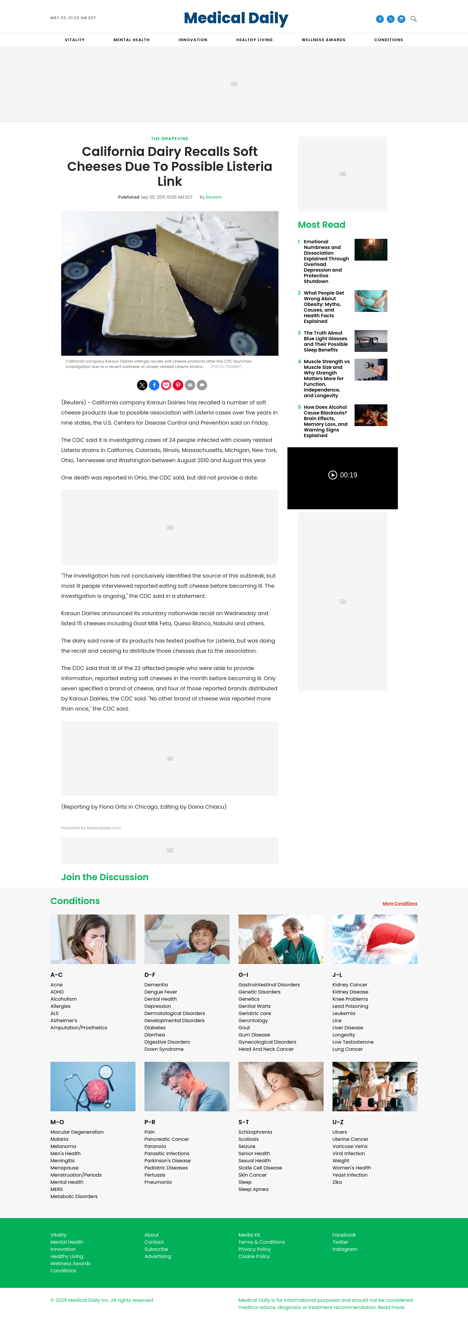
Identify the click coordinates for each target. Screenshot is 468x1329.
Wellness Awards (324, 40)
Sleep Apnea (253, 1189)
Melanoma (63, 1146)
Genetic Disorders (259, 991)
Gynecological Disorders (267, 1042)
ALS (54, 1013)
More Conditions (400, 903)
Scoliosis (248, 1139)
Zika (337, 1182)
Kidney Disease (350, 991)
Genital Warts (254, 1006)
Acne (56, 984)
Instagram (344, 1249)
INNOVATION (192, 40)
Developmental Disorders (174, 1020)
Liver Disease (347, 1027)
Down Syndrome (164, 1049)
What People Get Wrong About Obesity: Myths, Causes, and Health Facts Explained (324, 307)
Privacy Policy (254, 1249)
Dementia (156, 984)
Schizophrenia (255, 1132)
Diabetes (155, 1027)
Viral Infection (348, 1153)
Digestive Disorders (167, 1042)
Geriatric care (254, 1013)
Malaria (59, 1139)
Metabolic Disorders (74, 1196)
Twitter (340, 1242)
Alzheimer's (63, 1020)
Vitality (58, 1234)
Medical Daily (236, 18)
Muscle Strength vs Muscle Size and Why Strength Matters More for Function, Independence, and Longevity (327, 378)
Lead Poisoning (350, 1006)
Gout (244, 1027)
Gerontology (253, 1020)
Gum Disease (254, 1034)
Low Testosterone (353, 1042)
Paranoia (155, 1146)
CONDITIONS (388, 40)
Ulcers (339, 1132)
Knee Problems (350, 999)
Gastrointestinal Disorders (269, 984)
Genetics (248, 999)
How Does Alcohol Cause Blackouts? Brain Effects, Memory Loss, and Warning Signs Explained (325, 421)
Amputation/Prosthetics (78, 1027)
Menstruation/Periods (76, 1175)
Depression (157, 1006)
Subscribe (156, 1249)
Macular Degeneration (77, 1132)
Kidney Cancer (349, 984)
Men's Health (65, 1153)
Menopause (64, 1167)
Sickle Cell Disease (260, 1167)
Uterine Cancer (350, 1139)
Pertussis (154, 1175)
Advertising (157, 1256)
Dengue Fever (160, 991)
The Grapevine (170, 139)
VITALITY (75, 40)
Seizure (246, 1146)
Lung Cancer (347, 1049)
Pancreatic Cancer (166, 1139)
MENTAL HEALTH (131, 40)
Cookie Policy (254, 1256)
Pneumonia (158, 1182)
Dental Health (160, 999)
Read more (391, 1307)
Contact (154, 1242)
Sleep (245, 1182)
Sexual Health (254, 1160)
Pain (149, 1132)
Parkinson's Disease (167, 1160)
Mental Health (67, 1182)
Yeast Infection (350, 1175)
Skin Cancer (252, 1175)
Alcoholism (63, 999)
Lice (336, 1020)
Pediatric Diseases (166, 1167)
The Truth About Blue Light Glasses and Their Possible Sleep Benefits (326, 341)
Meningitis (62, 1160)
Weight (340, 1160)
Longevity (343, 1034)
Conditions (75, 901)
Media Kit (249, 1234)
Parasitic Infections (167, 1153)
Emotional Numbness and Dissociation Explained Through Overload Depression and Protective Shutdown (326, 261)
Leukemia (343, 1013)
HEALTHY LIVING (254, 40)
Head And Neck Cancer (266, 1049)
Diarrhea (154, 1034)
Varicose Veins (349, 1146)
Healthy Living (66, 1256)
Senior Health (254, 1153)
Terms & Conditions (261, 1242)
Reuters (213, 197)
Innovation (63, 1249)
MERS (56, 1189)
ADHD (57, 991)
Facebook (344, 1234)
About (151, 1234)
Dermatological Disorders (174, 1013)
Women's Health (351, 1167)
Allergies (60, 1006)
